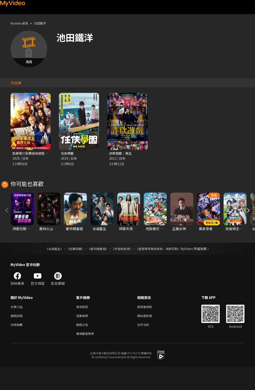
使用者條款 (148, 327)
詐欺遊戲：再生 (121, 153)
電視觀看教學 (86, 356)
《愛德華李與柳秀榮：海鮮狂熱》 (161, 269)
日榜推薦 (17, 346)
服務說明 (17, 337)
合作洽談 (147, 346)
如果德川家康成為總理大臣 (33, 153)
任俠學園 (68, 153)
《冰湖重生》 (50, 269)
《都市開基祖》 (97, 269)
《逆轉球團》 (72, 269)
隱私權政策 (148, 337)
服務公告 (83, 346)
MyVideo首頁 (21, 23)
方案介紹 (17, 327)
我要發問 (83, 337)
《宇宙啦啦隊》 (122, 269)
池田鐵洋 (44, 23)
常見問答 (83, 327)
